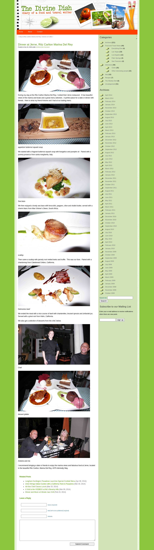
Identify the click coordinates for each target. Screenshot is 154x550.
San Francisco (117, 61)
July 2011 (108, 194)
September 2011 (111, 188)
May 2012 (108, 162)
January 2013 (110, 136)
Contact (39, 32)
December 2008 (110, 287)
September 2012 (111, 149)
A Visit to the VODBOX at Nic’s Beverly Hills (42, 489)
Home (21, 32)
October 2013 (110, 111)
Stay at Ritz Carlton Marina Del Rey (30, 36)
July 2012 (108, 156)
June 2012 (108, 159)
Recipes (108, 78)
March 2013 (109, 130)
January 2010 (110, 248)
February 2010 (110, 245)
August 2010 (109, 229)
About (30, 32)
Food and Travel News (113, 46)
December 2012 (110, 140)
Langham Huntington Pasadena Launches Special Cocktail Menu (50, 481)
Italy (106, 74)
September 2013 (111, 114)
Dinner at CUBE (47, 36)
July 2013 (108, 120)
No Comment (45, 47)
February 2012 (110, 172)
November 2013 (110, 108)
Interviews (108, 65)
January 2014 (110, 104)
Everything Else (117, 48)
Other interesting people (120, 71)
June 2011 (108, 197)
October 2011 (110, 184)
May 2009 (108, 271)
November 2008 (110, 290)
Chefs (114, 68)
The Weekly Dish (111, 81)
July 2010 (108, 232)
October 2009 (110, 255)
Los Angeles (116, 55)
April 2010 (108, 242)
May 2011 (108, 200)
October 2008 (110, 293)
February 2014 (110, 101)
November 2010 (110, 220)
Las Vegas (115, 52)
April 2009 (108, 274)
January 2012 (110, 175)
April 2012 (108, 165)
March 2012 (109, 168)
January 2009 (110, 284)
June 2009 (108, 268)
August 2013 (109, 117)
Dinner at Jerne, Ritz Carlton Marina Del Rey (45, 44)
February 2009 (110, 280)
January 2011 (110, 213)
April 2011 (108, 204)
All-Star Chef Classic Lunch (35, 487)
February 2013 (110, 133)
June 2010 (108, 236)
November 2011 (110, 181)
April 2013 (108, 127)
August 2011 (109, 191)
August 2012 (109, 152)
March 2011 (109, 207)
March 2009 (109, 277)
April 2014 (108, 95)
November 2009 (110, 252)
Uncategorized (110, 84)
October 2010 (110, 223)
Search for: (103, 298)
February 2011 (110, 210)
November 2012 (110, 143)
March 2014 (109, 98)
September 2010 (111, 226)
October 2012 (110, 146)
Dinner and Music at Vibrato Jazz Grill (39, 492)
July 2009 (108, 264)
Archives (38, 47)
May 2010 (108, 239)
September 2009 (111, 258)
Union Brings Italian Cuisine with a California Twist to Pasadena (49, 484)
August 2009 (109, 261)
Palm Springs (116, 58)
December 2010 (110, 216)
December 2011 (110, 178)
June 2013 (108, 124)
